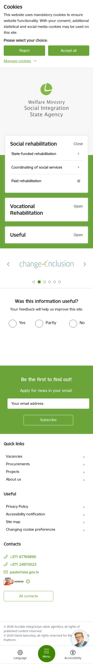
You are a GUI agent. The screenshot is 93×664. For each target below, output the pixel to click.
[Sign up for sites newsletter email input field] (48, 403)
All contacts (28, 596)
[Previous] (8, 264)
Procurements (18, 464)
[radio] (17, 323)
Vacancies (14, 456)
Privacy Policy (17, 506)
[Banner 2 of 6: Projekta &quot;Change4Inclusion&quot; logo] (46, 264)
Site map (13, 521)
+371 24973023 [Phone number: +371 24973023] (23, 564)
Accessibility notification (25, 514)
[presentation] (41, 346)
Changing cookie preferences (30, 529)
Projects (12, 471)
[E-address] (14, 581)
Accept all (68, 50)
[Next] (85, 264)
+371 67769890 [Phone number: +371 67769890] (23, 556)
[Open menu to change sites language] (20, 655)
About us (13, 479)
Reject (24, 50)
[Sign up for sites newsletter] (48, 420)
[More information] (28, 581)
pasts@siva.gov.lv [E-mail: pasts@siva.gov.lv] (24, 572)
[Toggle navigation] (46, 653)
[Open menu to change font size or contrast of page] (73, 655)
